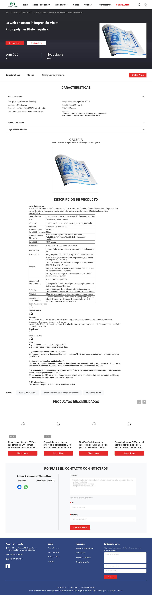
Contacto (51, 561)
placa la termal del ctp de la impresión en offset (61, 393)
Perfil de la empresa (54, 548)
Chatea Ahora (15, 43)
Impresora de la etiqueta (83, 557)
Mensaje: (74, 475)
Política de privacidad (88, 587)
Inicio (8, 13)
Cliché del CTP (26, 13)
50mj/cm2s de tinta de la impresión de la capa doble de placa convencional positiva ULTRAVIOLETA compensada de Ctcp (93, 447)
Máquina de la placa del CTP (85, 548)
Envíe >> (110, 577)
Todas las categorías (82, 562)
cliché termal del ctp (93, 393)
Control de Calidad (53, 557)
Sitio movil (73, 587)
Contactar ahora (80, 527)
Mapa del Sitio (61, 587)
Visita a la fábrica (53, 552)
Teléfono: (74, 515)
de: (72, 503)
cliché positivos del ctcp (27, 393)
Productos (15, 13)
